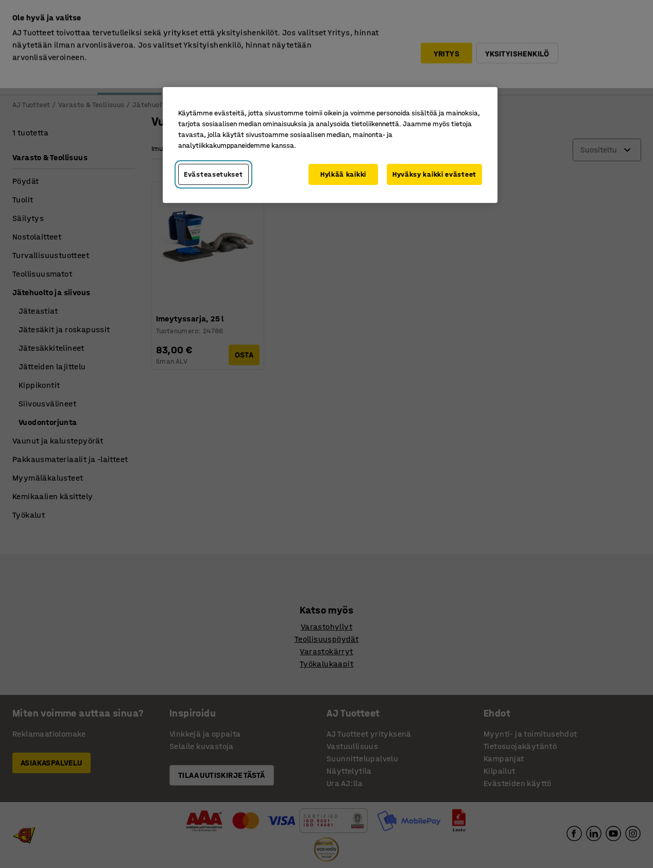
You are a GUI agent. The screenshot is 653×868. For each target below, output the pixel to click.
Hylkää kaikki (343, 174)
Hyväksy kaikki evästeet (434, 174)
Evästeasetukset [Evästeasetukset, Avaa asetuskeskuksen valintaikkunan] (213, 174)
